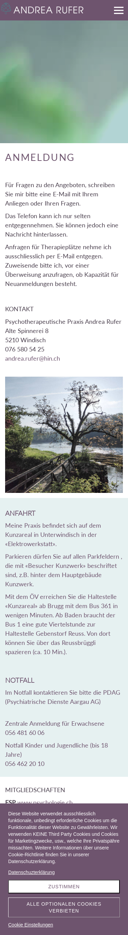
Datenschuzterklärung (31, 872)
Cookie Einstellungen (30, 925)
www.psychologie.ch (45, 802)
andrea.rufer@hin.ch (32, 358)
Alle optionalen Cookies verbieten (64, 907)
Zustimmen (64, 886)
